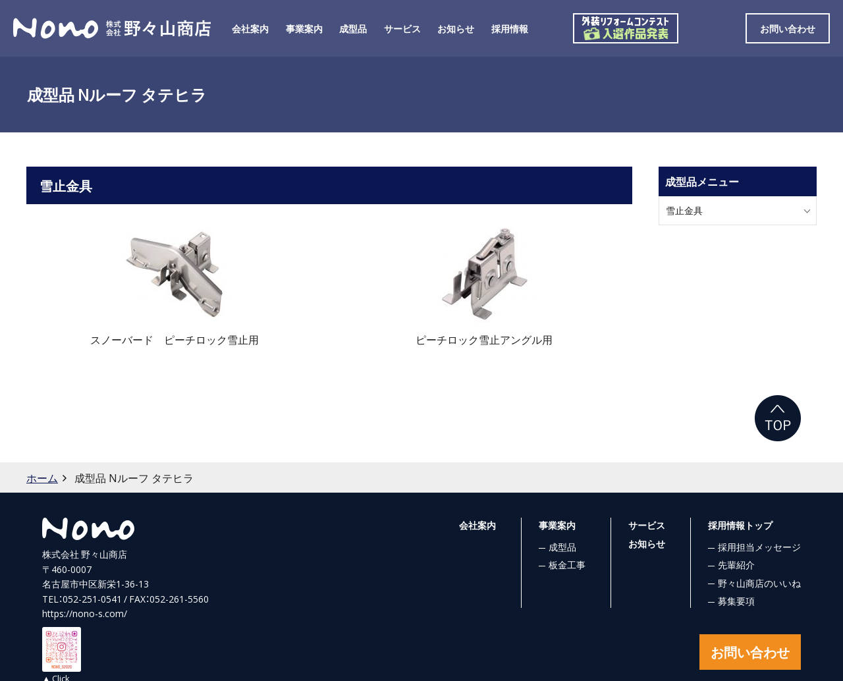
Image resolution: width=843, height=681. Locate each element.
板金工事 (567, 564)
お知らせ (455, 28)
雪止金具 (684, 210)
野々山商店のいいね (759, 582)
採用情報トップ (740, 524)
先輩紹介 (736, 564)
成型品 (353, 28)
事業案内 (304, 28)
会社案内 (250, 28)
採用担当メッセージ (759, 546)
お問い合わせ (787, 28)
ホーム (42, 477)
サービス (402, 28)
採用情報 (509, 28)
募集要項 (736, 600)
